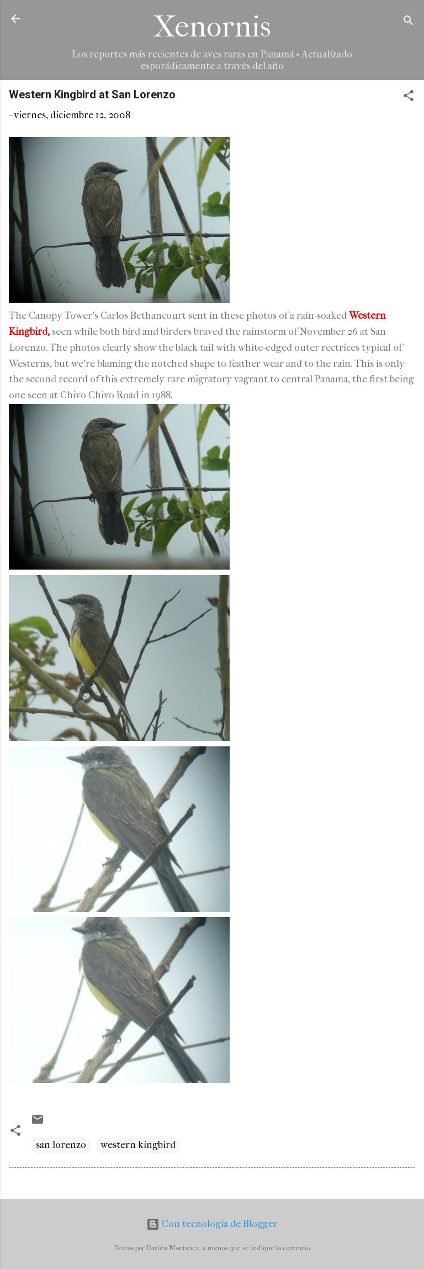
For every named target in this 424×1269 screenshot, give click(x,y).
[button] (408, 97)
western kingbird (138, 1145)
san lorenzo (61, 1145)
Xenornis (212, 26)
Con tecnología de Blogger (212, 1224)
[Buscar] (408, 22)
